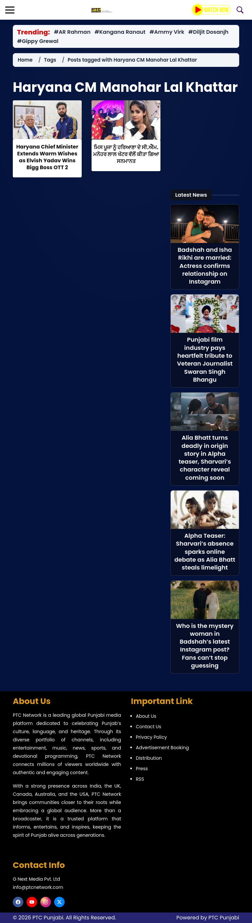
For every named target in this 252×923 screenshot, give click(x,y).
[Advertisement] (204, 141)
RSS (140, 779)
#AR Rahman (72, 32)
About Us (146, 716)
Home (25, 59)
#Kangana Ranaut (119, 32)
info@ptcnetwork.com (38, 887)
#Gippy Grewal (37, 41)
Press (142, 768)
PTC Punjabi (223, 917)
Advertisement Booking (162, 747)
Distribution (149, 758)
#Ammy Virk (166, 32)
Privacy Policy (151, 737)
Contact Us (148, 726)
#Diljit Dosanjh (208, 32)
